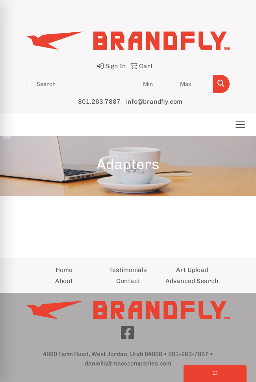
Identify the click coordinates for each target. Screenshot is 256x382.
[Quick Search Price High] (194, 84)
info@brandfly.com (154, 101)
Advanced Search (192, 281)
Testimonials (128, 270)
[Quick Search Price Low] (157, 84)
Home (64, 270)
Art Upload (192, 270)
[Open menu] (240, 124)
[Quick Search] (82, 84)
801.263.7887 (99, 101)
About (64, 281)
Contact (128, 281)
